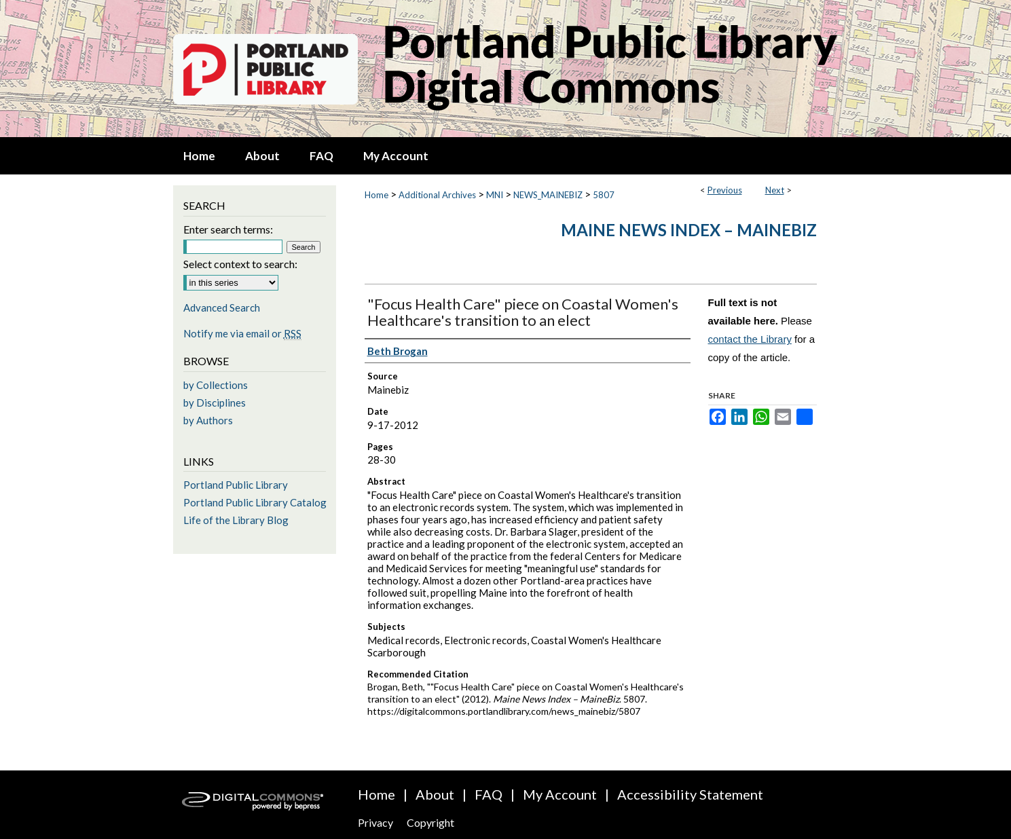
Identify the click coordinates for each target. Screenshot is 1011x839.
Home (376, 194)
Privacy (375, 822)
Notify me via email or (242, 333)
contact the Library (750, 339)
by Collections (215, 385)
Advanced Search (221, 307)
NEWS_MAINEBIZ (548, 194)
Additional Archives (437, 194)
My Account (560, 794)
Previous (724, 190)
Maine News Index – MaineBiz (689, 230)
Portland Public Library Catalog (255, 502)
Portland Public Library (235, 485)
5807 (603, 194)
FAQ (488, 794)
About (435, 794)
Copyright (430, 822)
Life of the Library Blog (236, 520)
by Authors (208, 420)
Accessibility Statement (690, 794)
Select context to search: (240, 263)
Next (774, 190)
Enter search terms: (228, 229)
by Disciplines (214, 402)
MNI (494, 194)
